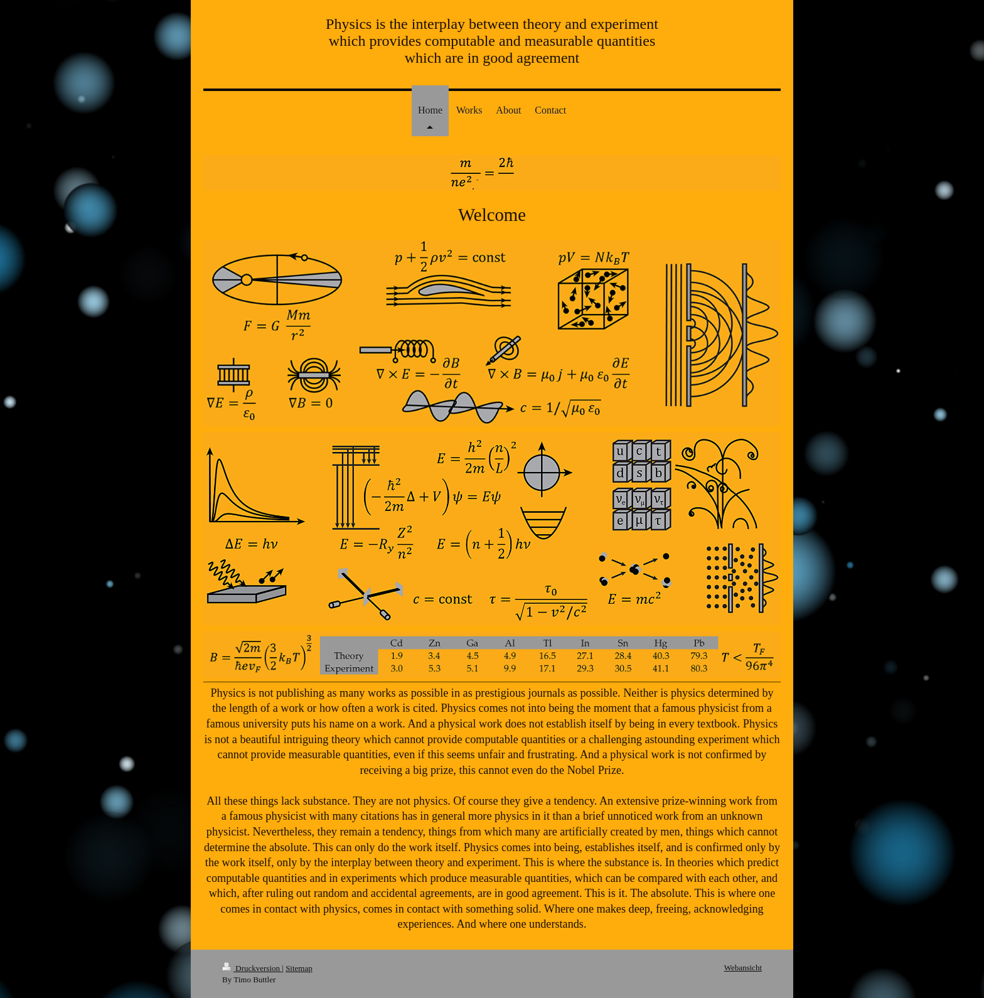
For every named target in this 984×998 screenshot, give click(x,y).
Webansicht (743, 967)
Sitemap (299, 968)
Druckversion (252, 968)
